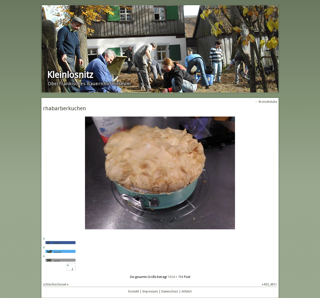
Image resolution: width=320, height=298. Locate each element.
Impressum (150, 291)
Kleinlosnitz (70, 74)
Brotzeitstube (266, 102)
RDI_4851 (270, 284)
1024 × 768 (175, 277)
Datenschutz (169, 291)
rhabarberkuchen (64, 108)
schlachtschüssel (54, 284)
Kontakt (133, 291)
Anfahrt (187, 291)
